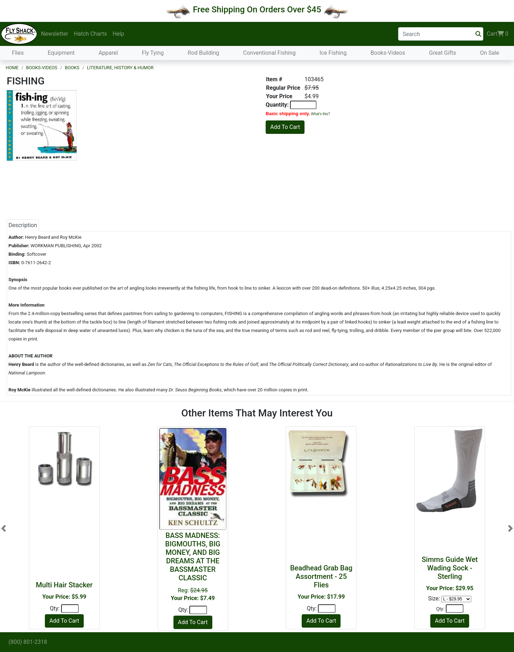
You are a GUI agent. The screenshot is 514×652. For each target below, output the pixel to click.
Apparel (108, 52)
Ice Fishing (333, 52)
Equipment (61, 52)
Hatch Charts (90, 33)
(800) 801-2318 (27, 642)
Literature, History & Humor (120, 67)
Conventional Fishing (269, 52)
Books (72, 67)
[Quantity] (70, 608)
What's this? (320, 114)
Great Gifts (442, 52)
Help (118, 33)
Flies (18, 52)
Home (12, 67)
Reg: (192, 566)
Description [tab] (22, 225)
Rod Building (203, 52)
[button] (3, 528)
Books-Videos (388, 52)
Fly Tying (153, 52)
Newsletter (54, 33)
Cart (497, 34)
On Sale (489, 52)
